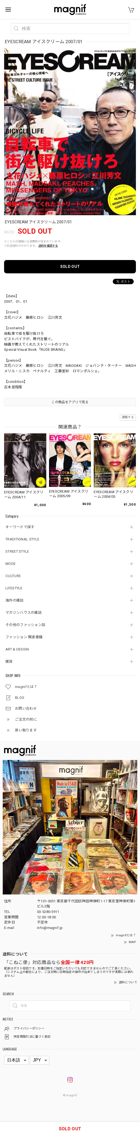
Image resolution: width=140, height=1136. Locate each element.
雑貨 (9, 661)
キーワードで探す (19, 527)
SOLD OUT (70, 266)
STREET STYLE (17, 551)
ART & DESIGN (17, 649)
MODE (10, 564)
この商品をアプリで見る (69, 402)
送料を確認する (48, 246)
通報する (128, 417)
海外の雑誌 (14, 600)
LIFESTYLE (14, 588)
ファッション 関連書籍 (23, 637)
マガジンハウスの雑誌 (23, 613)
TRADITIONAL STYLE (22, 539)
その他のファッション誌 (25, 625)
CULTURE (13, 576)
